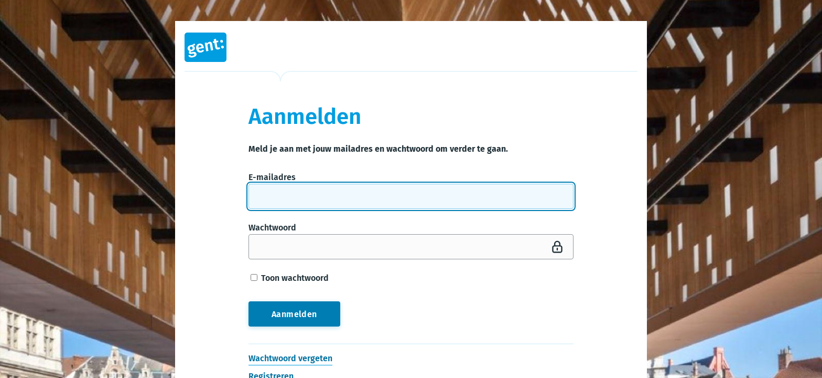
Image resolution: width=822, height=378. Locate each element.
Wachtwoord (272, 228)
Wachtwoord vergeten (290, 358)
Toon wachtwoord (290, 278)
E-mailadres (272, 177)
